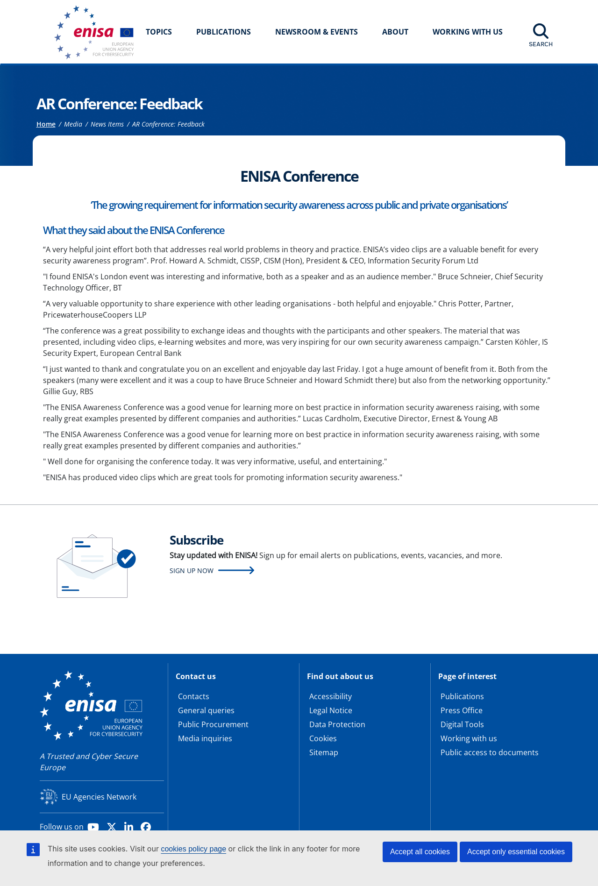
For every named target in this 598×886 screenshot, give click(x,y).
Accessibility (330, 696)
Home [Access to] (46, 124)
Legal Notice (330, 710)
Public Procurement (213, 724)
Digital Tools (462, 724)
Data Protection (337, 724)
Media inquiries (205, 738)
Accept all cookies (420, 852)
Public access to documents (490, 752)
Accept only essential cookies (516, 852)
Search (541, 44)
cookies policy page (193, 849)
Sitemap (323, 752)
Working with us (469, 738)
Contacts (193, 696)
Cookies (323, 738)
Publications (223, 32)
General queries (206, 710)
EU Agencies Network (99, 797)
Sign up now (192, 570)
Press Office (462, 710)
